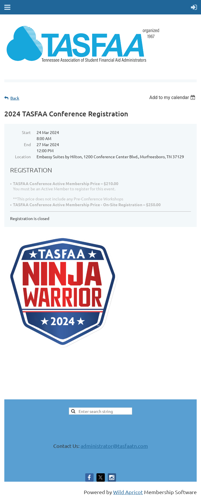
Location (23, 156)
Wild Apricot (128, 492)
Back (14, 98)
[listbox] (173, 97)
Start (26, 132)
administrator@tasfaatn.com (114, 446)
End (27, 144)
